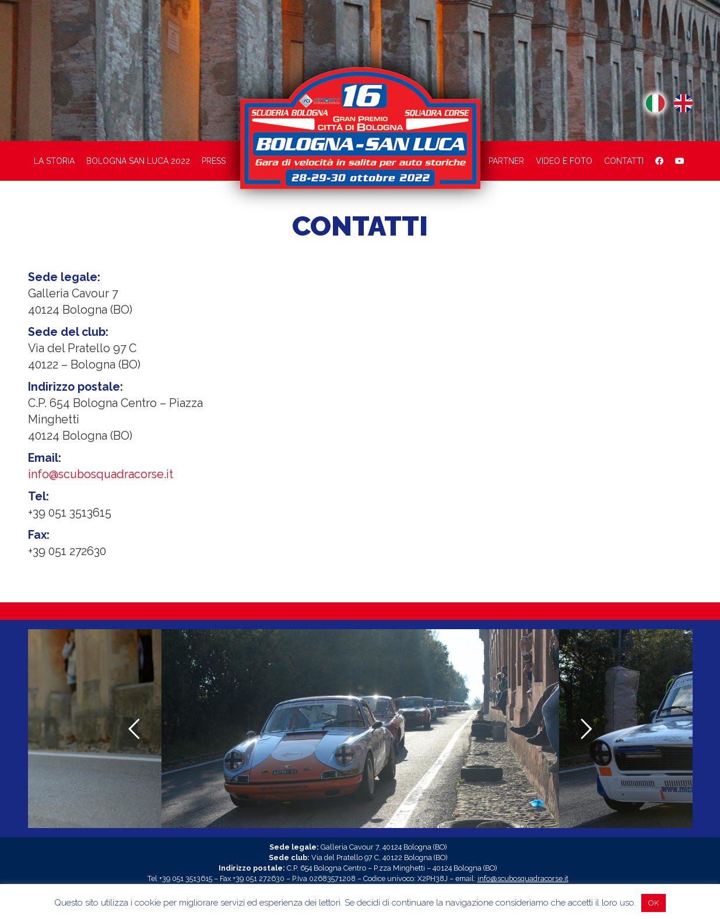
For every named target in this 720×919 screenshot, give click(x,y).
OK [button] (653, 903)
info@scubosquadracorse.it (100, 474)
